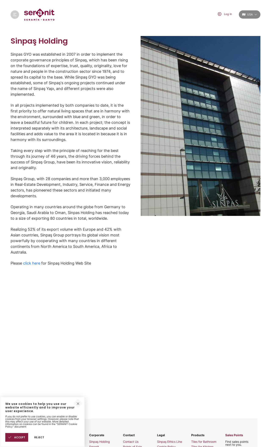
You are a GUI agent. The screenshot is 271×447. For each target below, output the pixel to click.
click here (31, 263)
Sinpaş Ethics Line (169, 441)
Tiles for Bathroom (203, 441)
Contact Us (130, 441)
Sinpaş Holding (99, 441)
